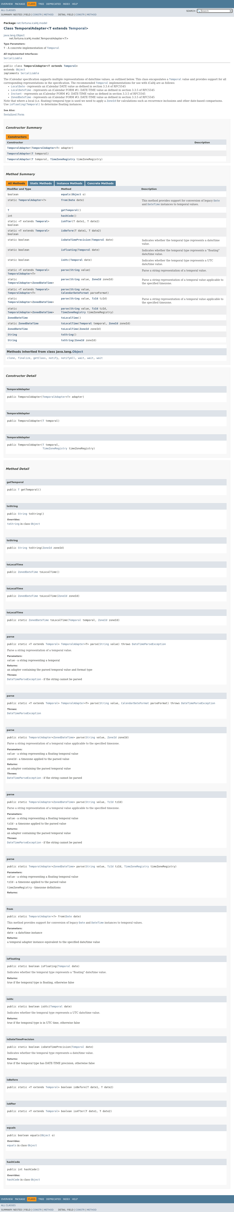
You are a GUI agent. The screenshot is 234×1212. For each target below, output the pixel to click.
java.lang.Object (14, 35)
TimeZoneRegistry (62, 159)
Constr (37, 14)
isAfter (66, 221)
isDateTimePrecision (75, 239)
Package (20, 4)
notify (53, 358)
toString (67, 334)
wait (81, 358)
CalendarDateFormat (75, 292)
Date (72, 200)
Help (75, 4)
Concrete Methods (100, 183)
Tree (41, 4)
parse (65, 269)
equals (65, 194)
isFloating (68, 249)
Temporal (77, 28)
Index (66, 4)
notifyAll (68, 358)
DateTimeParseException (149, 644)
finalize (24, 358)
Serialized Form (14, 114)
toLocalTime (69, 317)
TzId (95, 298)
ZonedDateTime (42, 282)
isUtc (65, 259)
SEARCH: (191, 11)
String (75, 269)
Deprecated (53, 4)
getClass (39, 358)
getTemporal (69, 210)
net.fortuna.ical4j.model (31, 23)
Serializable (13, 58)
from (64, 200)
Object (20, 69)
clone (11, 358)
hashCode (67, 215)
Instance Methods (69, 183)
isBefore (67, 230)
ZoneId (96, 279)
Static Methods (41, 183)
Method (49, 14)
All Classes (8, 10)
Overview (7, 4)
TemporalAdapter (18, 147)
